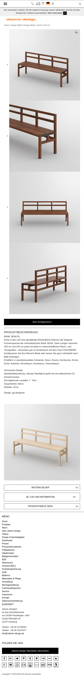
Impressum (7, 594)
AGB (4, 572)
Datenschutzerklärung (12, 601)
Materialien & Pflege (11, 578)
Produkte (6, 524)
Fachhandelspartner (11, 588)
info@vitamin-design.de (13, 633)
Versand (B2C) (9, 566)
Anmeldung (7, 582)
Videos (5, 534)
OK (65, 13)
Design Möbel (16, 25)
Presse (5, 543)
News (4, 528)
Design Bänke (29, 25)
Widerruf (6, 575)
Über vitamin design (11, 531)
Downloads (7, 540)
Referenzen (7, 563)
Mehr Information (55, 13)
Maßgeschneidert (10, 556)
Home (6, 25)
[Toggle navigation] (5, 3)
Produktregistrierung (11, 569)
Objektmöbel (8, 553)
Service (5, 591)
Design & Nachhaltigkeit (13, 537)
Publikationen (8, 550)
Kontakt (5, 598)
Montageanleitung (10, 585)
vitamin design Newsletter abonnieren (30, 651)
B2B (4, 559)
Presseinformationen (11, 547)
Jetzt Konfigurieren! (42, 322)
